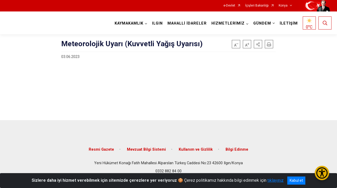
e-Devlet (229, 5)
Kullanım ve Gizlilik (196, 149)
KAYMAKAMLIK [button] (129, 23)
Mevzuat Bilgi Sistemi (146, 149)
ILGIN (157, 23)
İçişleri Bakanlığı (257, 5)
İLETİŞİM (289, 23)
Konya (283, 5)
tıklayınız (275, 180)
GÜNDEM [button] (262, 23)
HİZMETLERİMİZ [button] (228, 23)
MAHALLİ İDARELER (187, 23)
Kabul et (296, 180)
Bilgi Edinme (237, 149)
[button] (258, 44)
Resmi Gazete (101, 149)
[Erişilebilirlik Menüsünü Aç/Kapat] (322, 173)
